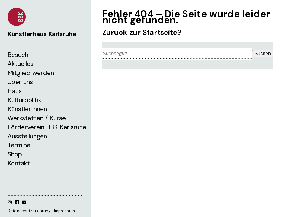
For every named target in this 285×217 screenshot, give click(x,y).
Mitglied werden (31, 73)
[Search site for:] (177, 54)
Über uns (20, 82)
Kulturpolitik (24, 100)
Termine (19, 145)
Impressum (64, 210)
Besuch (18, 55)
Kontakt (19, 163)
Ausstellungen (27, 136)
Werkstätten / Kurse (37, 118)
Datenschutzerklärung (29, 210)
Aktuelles (21, 64)
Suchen (263, 53)
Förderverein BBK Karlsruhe (47, 127)
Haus (15, 91)
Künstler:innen (27, 109)
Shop (15, 154)
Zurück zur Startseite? (141, 32)
